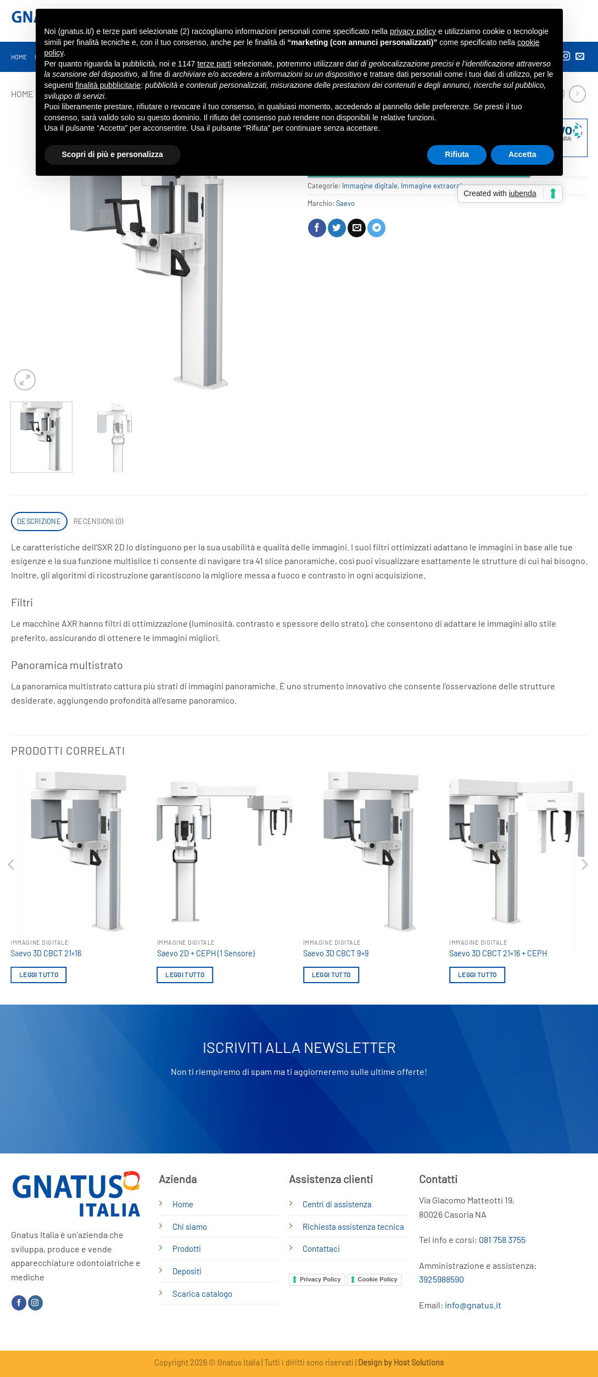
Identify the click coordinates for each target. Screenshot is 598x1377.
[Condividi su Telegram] (376, 228)
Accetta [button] (522, 154)
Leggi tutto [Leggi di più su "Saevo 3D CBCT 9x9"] (331, 974)
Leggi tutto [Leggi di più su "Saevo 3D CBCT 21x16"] (38, 974)
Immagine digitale (370, 185)
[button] (25, 380)
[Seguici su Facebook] (19, 1303)
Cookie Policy (378, 1279)
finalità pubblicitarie (108, 85)
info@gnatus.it (473, 1305)
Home (19, 56)
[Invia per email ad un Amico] (357, 228)
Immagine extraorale (433, 185)
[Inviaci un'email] (579, 57)
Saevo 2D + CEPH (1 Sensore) (206, 953)
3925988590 (441, 1279)
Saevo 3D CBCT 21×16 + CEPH (498, 953)
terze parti (214, 63)
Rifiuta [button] (457, 154)
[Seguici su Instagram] (35, 1303)
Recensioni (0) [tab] (99, 521)
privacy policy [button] (413, 31)
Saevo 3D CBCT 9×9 (336, 953)
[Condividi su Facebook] (317, 228)
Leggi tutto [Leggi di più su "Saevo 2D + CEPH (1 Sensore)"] (184, 974)
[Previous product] (577, 93)
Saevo (345, 203)
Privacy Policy (320, 1279)
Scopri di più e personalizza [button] (112, 154)
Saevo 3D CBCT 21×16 (45, 953)
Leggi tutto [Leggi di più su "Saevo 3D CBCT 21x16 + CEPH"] (477, 974)
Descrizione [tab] (39, 521)
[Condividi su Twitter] (337, 228)
